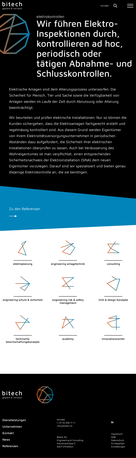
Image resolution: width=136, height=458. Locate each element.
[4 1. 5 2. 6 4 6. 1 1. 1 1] (66, 422)
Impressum (117, 434)
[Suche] (115, 6)
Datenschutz (117, 440)
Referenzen (10, 446)
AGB (113, 437)
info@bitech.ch (64, 426)
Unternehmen (12, 426)
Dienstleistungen (14, 420)
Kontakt (105, 5)
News (6, 439)
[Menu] (130, 6)
